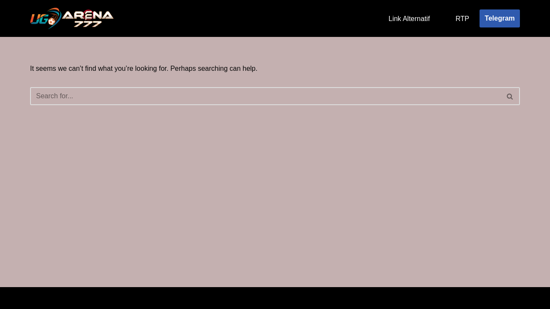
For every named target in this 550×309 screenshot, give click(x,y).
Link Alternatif (409, 18)
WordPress (107, 298)
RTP (462, 18)
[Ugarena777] (73, 18)
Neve (38, 298)
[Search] (265, 96)
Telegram (500, 18)
